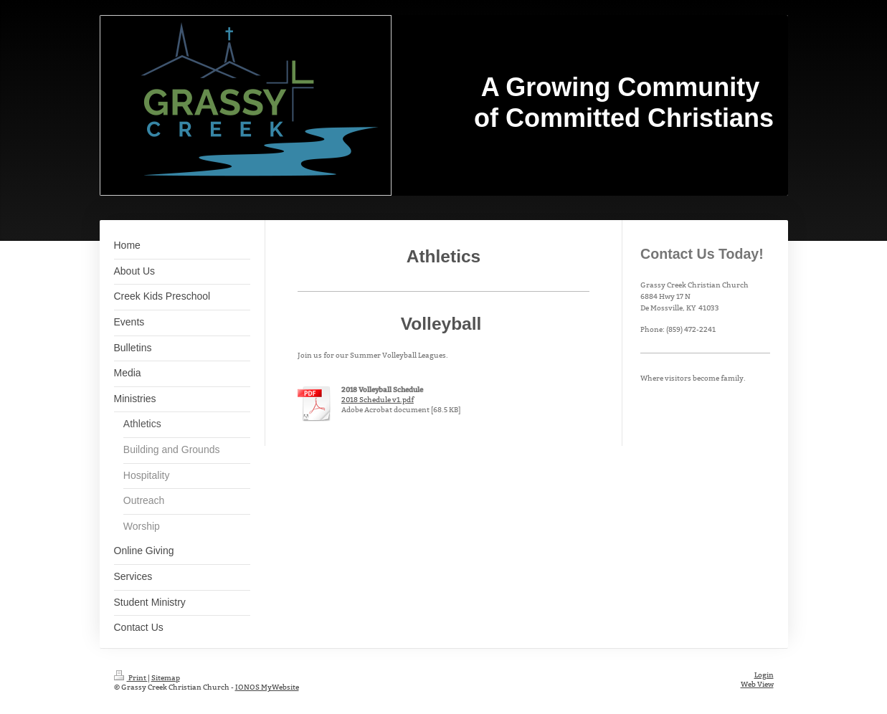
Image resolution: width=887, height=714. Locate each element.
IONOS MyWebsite (267, 687)
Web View (757, 684)
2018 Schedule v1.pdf (377, 399)
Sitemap (165, 677)
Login (764, 675)
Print (131, 677)
